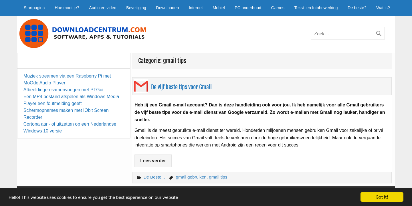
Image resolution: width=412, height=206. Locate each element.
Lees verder (153, 160)
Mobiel (219, 7)
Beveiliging (136, 7)
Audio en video (102, 7)
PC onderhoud (248, 7)
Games (277, 7)
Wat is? (383, 7)
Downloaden (167, 7)
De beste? (357, 7)
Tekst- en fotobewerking (316, 7)
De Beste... (154, 177)
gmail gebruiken (191, 177)
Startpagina (34, 7)
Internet (196, 7)
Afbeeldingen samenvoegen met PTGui (63, 89)
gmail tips (218, 177)
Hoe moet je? (67, 7)
